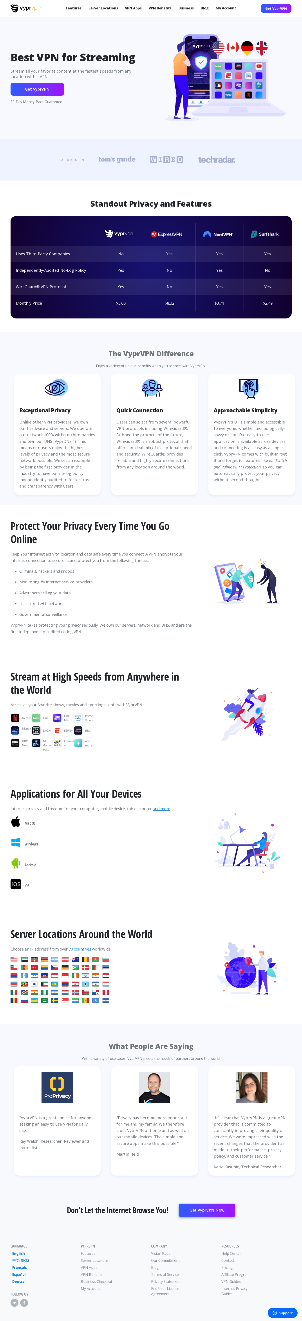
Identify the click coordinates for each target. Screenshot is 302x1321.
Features (73, 8)
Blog (205, 8)
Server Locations (103, 8)
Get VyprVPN (276, 8)
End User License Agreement (165, 1291)
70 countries (80, 949)
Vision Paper (161, 1253)
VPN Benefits (160, 8)
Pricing (227, 1267)
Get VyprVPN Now (207, 1210)
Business (186, 8)
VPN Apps (133, 8)
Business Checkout (96, 1281)
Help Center (231, 1253)
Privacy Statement (166, 1281)
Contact (227, 1260)
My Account (226, 8)
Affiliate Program (235, 1274)
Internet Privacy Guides (234, 1291)
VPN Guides (231, 1281)
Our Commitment (165, 1260)
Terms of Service (165, 1274)
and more (161, 808)
